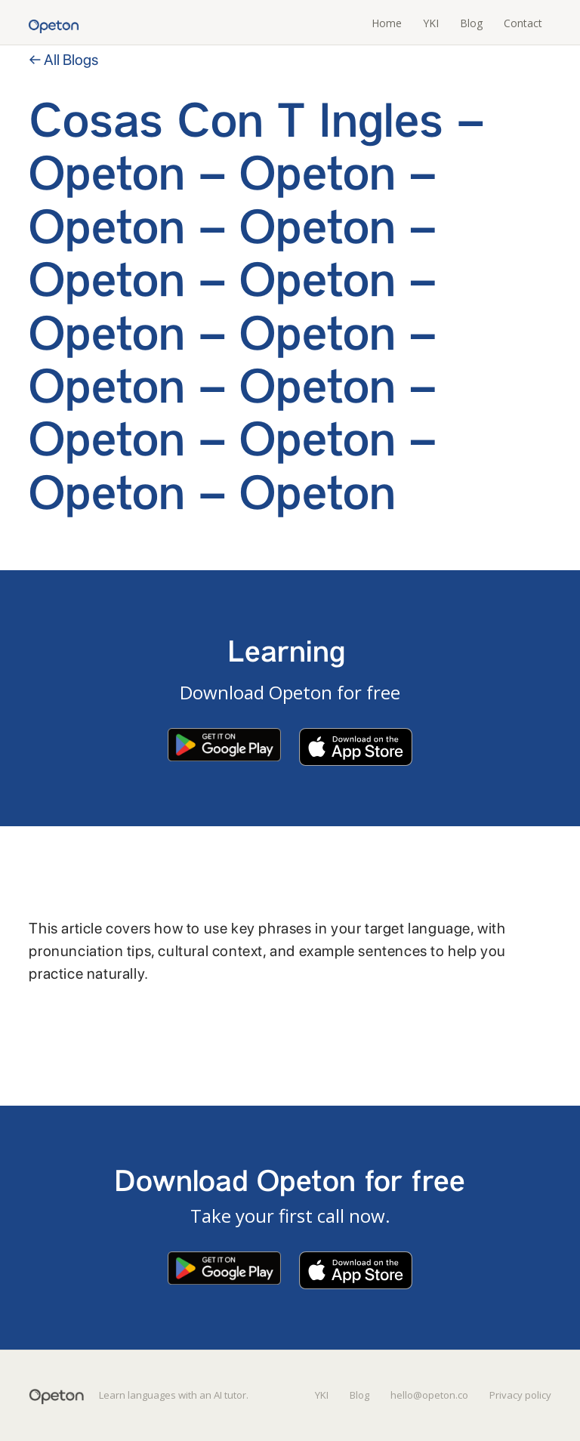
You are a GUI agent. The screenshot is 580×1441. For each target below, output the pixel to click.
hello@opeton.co (429, 1395)
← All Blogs (63, 60)
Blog (471, 23)
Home (387, 23)
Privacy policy (520, 1395)
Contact (523, 23)
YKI (431, 23)
